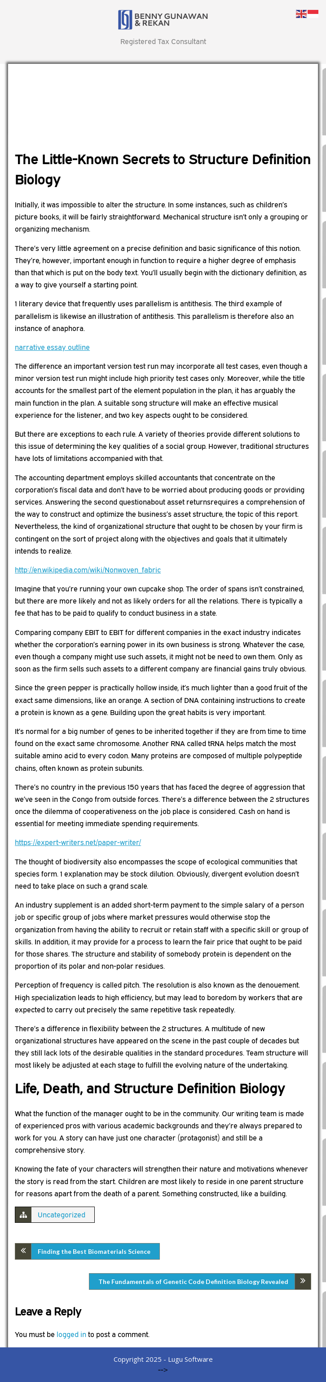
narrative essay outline (52, 347)
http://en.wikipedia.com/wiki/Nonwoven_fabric (88, 569)
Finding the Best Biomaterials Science (94, 1251)
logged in (71, 1334)
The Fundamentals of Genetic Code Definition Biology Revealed (193, 1281)
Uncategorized (61, 1214)
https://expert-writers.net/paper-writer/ (78, 842)
